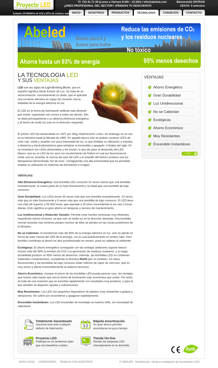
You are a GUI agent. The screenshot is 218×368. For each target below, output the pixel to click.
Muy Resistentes (166, 136)
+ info (187, 153)
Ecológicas (162, 120)
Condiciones (47, 361)
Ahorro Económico (168, 128)
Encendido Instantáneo (171, 144)
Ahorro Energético (167, 87)
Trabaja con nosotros (76, 361)
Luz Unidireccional (168, 103)
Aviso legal (27, 361)
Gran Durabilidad (167, 95)
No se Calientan (166, 112)
